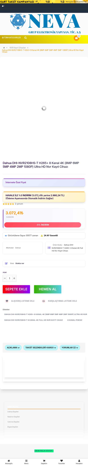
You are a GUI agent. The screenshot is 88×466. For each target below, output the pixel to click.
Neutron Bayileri (13, 417)
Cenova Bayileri (13, 422)
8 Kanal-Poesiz (74, 320)
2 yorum (19, 203)
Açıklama (13, 347)
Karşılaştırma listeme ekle (59, 301)
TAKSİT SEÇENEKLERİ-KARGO (40, 347)
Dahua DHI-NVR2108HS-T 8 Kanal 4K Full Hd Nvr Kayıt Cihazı (33, 320)
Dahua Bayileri (13, 412)
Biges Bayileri (12, 427)
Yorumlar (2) (70, 347)
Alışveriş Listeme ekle (19, 301)
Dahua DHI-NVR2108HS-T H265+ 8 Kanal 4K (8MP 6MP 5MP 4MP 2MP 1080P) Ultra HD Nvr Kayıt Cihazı (43, 51)
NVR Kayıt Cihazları (18, 48)
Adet (5, 272)
